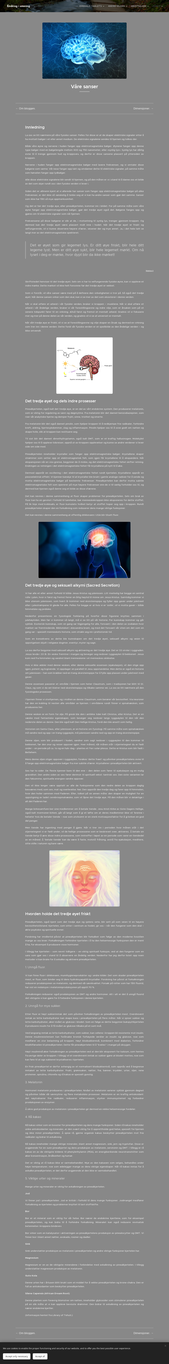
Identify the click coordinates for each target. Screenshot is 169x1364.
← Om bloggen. (25, 108)
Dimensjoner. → (143, 108)
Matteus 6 (149, 271)
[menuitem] (92, 6)
